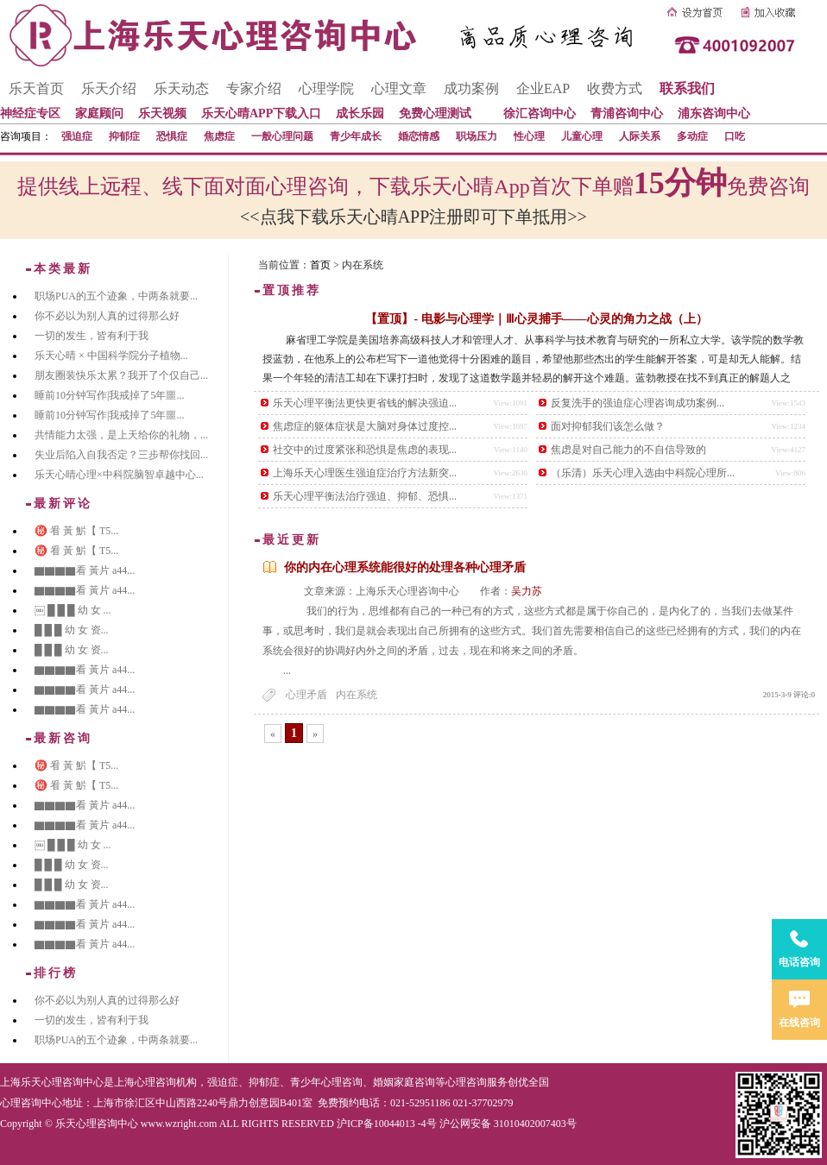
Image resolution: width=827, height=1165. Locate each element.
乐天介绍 (108, 88)
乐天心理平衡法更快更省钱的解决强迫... (365, 403)
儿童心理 (582, 136)
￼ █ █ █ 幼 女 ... (73, 610)
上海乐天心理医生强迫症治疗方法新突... (365, 473)
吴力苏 (526, 591)
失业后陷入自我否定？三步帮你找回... (121, 455)
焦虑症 (219, 136)
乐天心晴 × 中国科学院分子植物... (111, 356)
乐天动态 (181, 88)
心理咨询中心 (31, 1103)
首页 (320, 265)
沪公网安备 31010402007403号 (508, 1124)
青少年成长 (356, 136)
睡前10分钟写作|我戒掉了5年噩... (109, 395)
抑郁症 (124, 136)
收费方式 (614, 88)
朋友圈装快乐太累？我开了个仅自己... (121, 375)
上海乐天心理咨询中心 (52, 1082)
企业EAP (543, 88)
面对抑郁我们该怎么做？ (608, 426)
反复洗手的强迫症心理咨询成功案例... (637, 403)
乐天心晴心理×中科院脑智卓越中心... (119, 475)
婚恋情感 (418, 136)
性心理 (529, 136)
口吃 (734, 136)
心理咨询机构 (166, 1082)
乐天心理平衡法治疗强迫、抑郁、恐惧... (365, 496)
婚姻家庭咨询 (404, 1082)
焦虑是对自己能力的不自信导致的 (628, 450)
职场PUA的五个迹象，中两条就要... (116, 296)
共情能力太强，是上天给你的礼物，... (121, 435)
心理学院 (326, 88)
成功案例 (471, 88)
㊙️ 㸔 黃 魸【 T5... (76, 531)
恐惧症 (171, 136)
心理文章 (398, 88)
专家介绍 (253, 88)
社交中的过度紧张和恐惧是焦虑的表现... (365, 450)
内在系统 (356, 695)
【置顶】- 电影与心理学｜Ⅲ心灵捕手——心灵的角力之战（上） (536, 318)
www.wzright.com (179, 1124)
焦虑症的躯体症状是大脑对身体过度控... (365, 426)
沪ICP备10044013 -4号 (387, 1124)
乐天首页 (36, 88)
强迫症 (76, 136)
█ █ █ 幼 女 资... (72, 630)
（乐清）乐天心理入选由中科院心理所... (643, 473)
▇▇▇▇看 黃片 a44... (85, 570)
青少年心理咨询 (326, 1082)
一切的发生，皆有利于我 (91, 336)
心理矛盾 (306, 695)
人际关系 (639, 136)
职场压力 (476, 136)
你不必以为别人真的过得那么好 (107, 316)
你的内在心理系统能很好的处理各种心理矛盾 (405, 567)
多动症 (692, 136)
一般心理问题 (282, 136)
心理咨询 (466, 1082)
